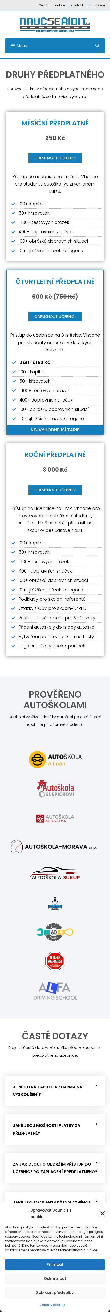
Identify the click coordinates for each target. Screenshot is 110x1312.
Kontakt (77, 5)
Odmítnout (55, 1278)
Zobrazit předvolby (55, 1292)
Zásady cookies (52, 1305)
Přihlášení (97, 5)
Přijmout (55, 1264)
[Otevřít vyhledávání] (97, 45)
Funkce (59, 5)
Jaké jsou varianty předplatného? (52, 1203)
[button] (102, 1213)
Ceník (43, 5)
